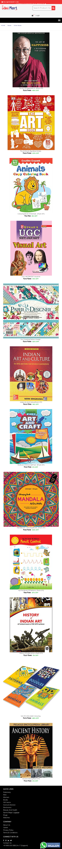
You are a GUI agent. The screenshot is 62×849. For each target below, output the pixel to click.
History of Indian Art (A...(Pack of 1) (31, 653)
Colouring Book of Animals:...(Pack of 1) (31, 214)
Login (38, 15)
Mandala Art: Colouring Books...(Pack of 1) (31, 527)
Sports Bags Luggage (11, 812)
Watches (6, 818)
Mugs (5, 815)
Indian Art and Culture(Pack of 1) (31, 402)
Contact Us (7, 843)
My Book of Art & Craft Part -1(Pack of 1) (31, 465)
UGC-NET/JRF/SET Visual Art (31, 276)
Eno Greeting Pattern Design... (31, 339)
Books (5, 800)
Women (6, 797)
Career (5, 827)
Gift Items (7, 802)
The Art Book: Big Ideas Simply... (31, 151)
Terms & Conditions (10, 833)
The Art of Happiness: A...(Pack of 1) (31, 88)
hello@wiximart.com (11, 2)
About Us (6, 825)
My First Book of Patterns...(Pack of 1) (31, 590)
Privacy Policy (8, 830)
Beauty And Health (10, 810)
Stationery (7, 792)
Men (5, 795)
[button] (58, 20)
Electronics (7, 807)
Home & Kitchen (9, 805)
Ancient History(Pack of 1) (31, 779)
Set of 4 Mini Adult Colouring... (31, 716)
